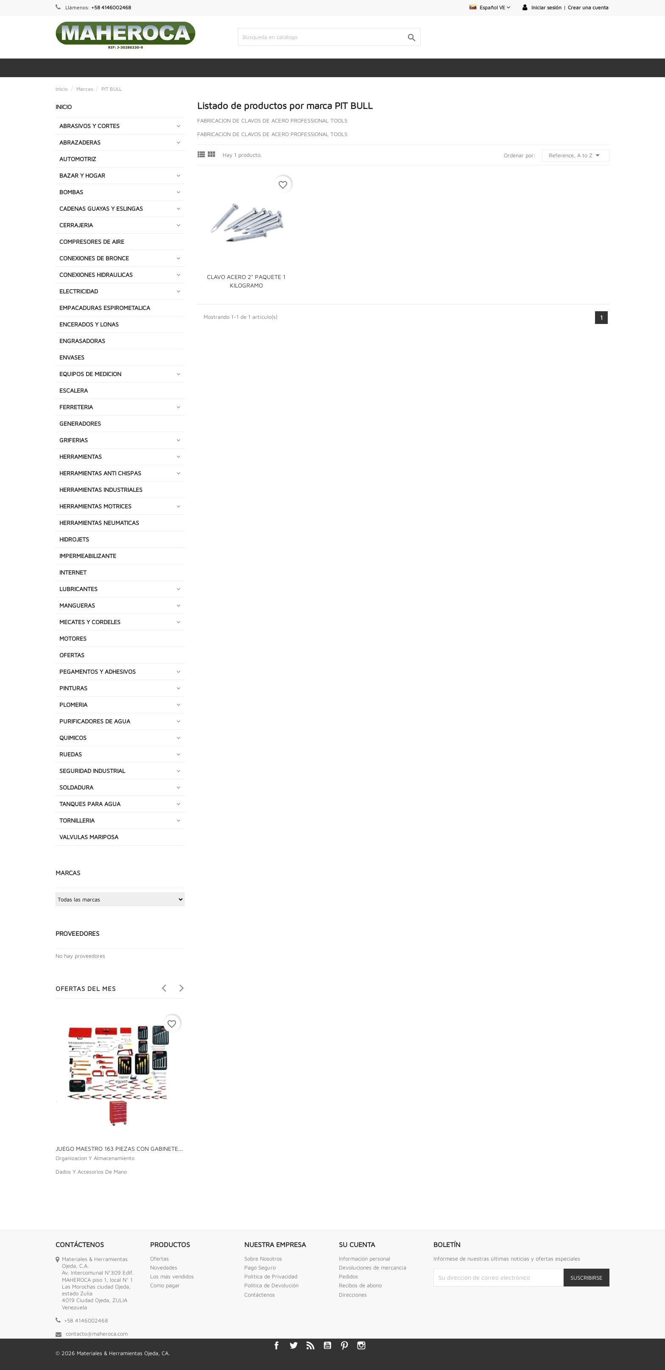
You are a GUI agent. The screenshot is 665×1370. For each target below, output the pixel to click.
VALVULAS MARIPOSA (88, 836)
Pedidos (348, 1276)
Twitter (293, 1345)
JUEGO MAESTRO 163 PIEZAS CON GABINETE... (119, 1148)
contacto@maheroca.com (97, 1333)
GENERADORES (80, 423)
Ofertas (159, 1258)
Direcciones (353, 1294)
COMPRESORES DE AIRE (91, 241)
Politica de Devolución (271, 1285)
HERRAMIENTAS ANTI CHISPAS (100, 473)
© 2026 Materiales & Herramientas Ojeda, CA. (113, 1353)
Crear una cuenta (588, 7)
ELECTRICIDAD (78, 291)
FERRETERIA (76, 406)
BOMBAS (71, 191)
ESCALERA (73, 390)
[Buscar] (329, 37)
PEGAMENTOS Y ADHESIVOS (97, 671)
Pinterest (344, 1345)
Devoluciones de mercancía (372, 1267)
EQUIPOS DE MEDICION (90, 373)
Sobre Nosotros (263, 1258)
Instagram (361, 1345)
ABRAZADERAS (80, 142)
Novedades (163, 1267)
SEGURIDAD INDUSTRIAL (92, 770)
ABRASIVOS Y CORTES (89, 125)
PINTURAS (73, 688)
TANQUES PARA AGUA (89, 803)
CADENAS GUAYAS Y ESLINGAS (101, 208)
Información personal (364, 1258)
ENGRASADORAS (82, 340)
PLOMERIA (73, 704)
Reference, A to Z (576, 155)
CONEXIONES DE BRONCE (94, 258)
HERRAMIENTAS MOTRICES (95, 506)
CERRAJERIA (76, 225)
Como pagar (165, 1285)
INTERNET (73, 572)
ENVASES (71, 357)
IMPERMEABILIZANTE (87, 555)
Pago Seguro (260, 1267)
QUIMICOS (73, 737)
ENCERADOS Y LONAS (89, 324)
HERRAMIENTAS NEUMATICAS (99, 522)
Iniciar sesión (546, 7)
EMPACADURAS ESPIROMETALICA (104, 307)
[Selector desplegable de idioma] (489, 7)
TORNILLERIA (77, 820)
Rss (310, 1345)
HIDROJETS (74, 539)
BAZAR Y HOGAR (82, 175)
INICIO (64, 106)
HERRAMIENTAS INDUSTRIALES (100, 489)
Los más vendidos (172, 1276)
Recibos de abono (360, 1285)
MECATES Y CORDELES (89, 621)
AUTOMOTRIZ (77, 158)
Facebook (276, 1345)
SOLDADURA (76, 787)
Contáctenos (259, 1294)
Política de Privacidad (270, 1276)
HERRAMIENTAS (80, 456)
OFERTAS (71, 654)
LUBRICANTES (78, 588)
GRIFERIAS (73, 440)
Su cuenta (357, 1244)
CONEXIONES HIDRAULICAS (96, 274)
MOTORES (73, 638)
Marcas (68, 872)
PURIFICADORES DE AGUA (94, 721)
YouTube (327, 1345)
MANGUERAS (77, 605)
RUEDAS (70, 754)
